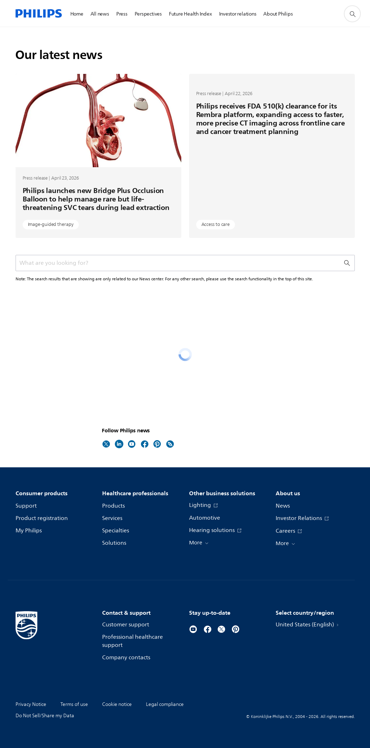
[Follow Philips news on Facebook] (144, 443)
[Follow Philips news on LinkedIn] (119, 443)
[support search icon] (352, 13)
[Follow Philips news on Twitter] (106, 443)
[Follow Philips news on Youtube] (132, 443)
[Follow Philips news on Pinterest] (157, 443)
